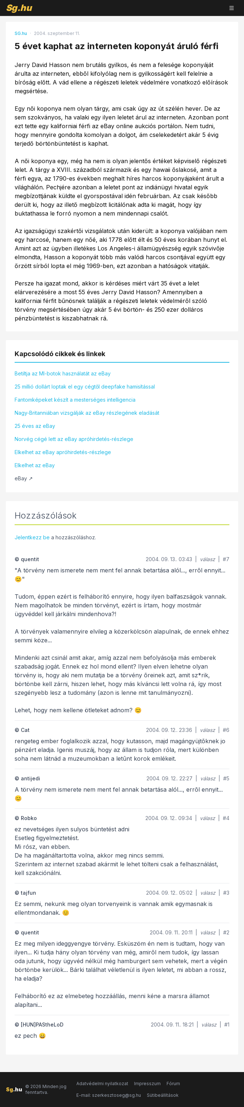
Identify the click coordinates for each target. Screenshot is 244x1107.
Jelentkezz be (32, 537)
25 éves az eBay (35, 426)
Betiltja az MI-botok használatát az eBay (63, 373)
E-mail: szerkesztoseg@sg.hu (108, 1095)
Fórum (173, 1083)
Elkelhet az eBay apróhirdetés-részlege (63, 452)
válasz (207, 559)
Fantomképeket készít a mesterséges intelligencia (75, 400)
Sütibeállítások (163, 1095)
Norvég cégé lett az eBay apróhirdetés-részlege (74, 439)
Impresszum (147, 1083)
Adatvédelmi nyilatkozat (102, 1083)
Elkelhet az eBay (35, 465)
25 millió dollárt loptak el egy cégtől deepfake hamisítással (85, 386)
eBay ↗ (24, 478)
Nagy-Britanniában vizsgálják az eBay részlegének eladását (87, 413)
